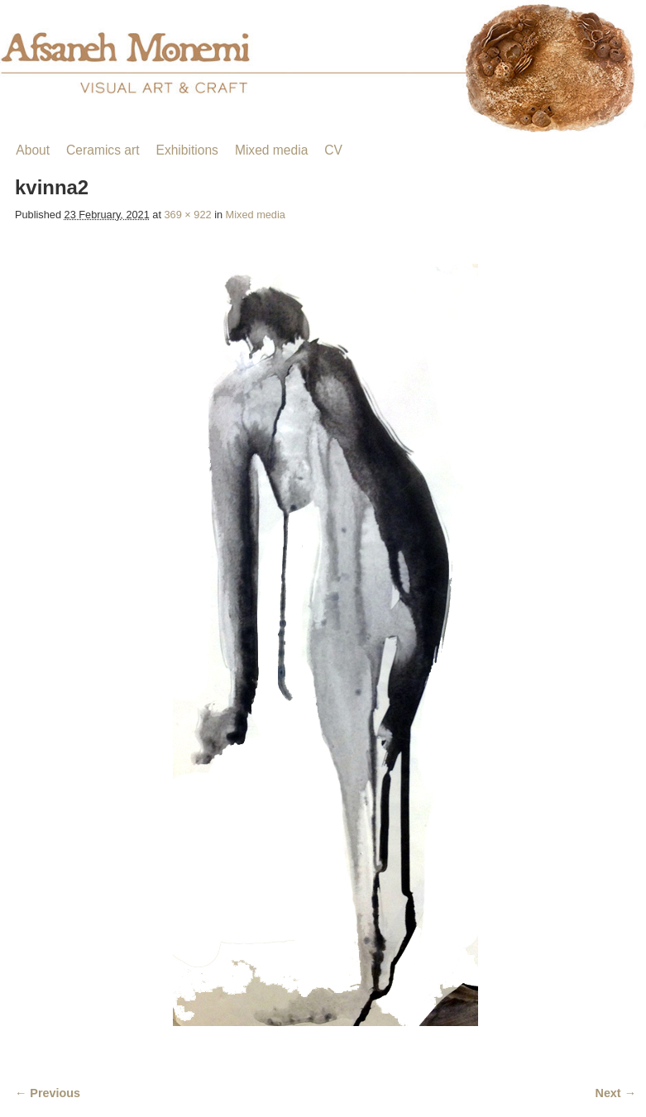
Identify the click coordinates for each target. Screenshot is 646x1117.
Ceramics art (102, 150)
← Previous (47, 1093)
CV (333, 150)
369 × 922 (188, 214)
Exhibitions (187, 150)
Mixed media (271, 150)
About (33, 150)
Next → (616, 1093)
